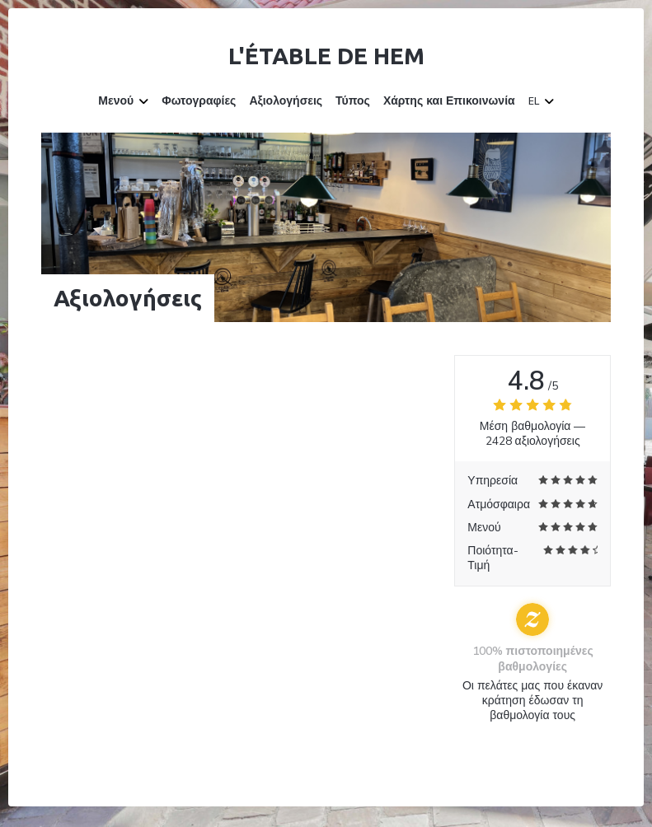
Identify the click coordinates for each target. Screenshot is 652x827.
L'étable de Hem (326, 55)
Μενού (123, 101)
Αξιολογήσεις (285, 101)
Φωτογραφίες (199, 101)
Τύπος (352, 101)
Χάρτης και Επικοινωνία (449, 101)
